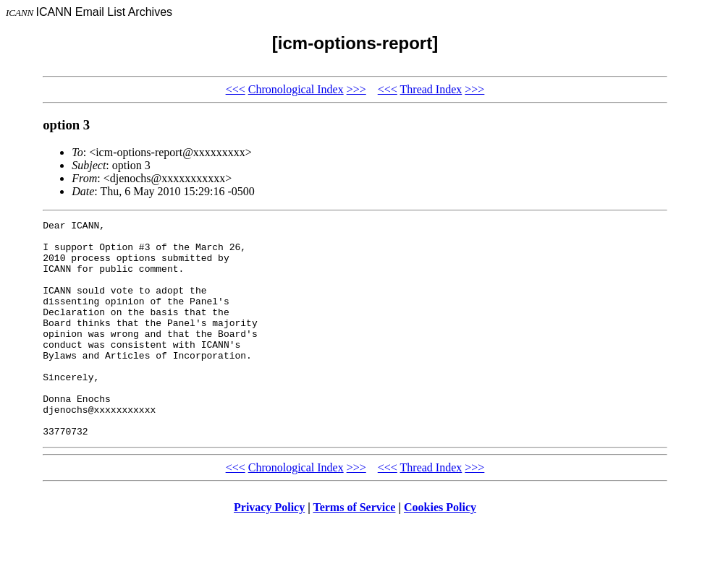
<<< (235, 89)
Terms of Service (354, 550)
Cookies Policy (440, 550)
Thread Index (431, 89)
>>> (356, 89)
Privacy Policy (269, 550)
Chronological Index (296, 89)
